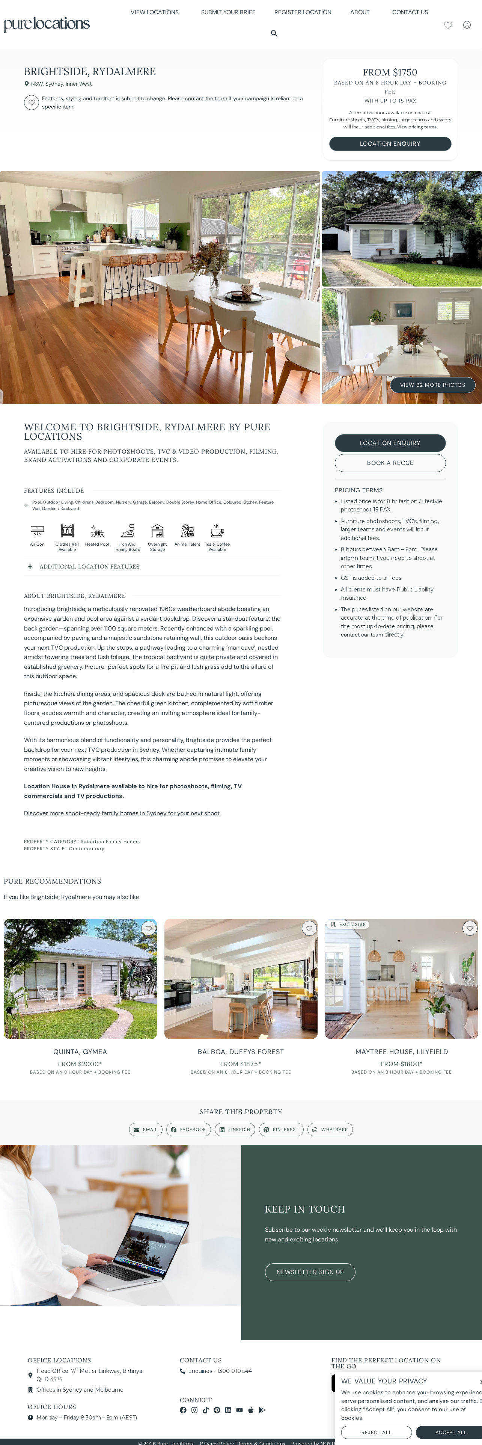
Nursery (123, 502)
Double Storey (180, 502)
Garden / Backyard (60, 508)
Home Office (208, 502)
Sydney (54, 83)
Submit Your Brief (228, 12)
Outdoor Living (58, 502)
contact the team (206, 98)
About (362, 12)
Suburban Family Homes (110, 842)
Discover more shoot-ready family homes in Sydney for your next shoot (122, 813)
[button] (274, 33)
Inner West (79, 83)
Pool (36, 502)
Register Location (302, 12)
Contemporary (87, 849)
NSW (37, 83)
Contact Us (410, 12)
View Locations (156, 12)
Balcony (156, 502)
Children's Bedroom (94, 502)
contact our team (362, 634)
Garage (140, 502)
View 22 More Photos (432, 386)
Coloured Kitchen (240, 502)
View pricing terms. (417, 127)
